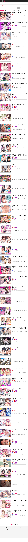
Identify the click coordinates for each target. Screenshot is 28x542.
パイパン (19, 484)
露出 (12, 87)
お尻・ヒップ (22, 87)
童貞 (20, 515)
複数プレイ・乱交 (19, 67)
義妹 (25, 381)
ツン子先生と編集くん (15, 418)
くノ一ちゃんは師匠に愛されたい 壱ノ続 (18, 347)
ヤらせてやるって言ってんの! (16, 296)
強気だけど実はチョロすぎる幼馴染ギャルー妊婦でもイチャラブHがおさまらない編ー (19, 368)
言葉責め (16, 361)
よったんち (13, 278)
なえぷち (13, 379)
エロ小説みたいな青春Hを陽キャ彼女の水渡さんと (20, 225)
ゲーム (18, 10)
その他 (26, 10)
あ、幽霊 (13, 337)
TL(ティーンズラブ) (22, 422)
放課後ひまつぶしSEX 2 (15, 164)
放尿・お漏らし (14, 219)
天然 (18, 46)
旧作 (16, 46)
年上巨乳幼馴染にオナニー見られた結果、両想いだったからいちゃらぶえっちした (19, 501)
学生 (12, 26)
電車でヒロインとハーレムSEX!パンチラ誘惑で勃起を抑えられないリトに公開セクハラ (19, 134)
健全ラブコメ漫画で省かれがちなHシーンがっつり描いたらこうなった (20, 74)
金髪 (22, 310)
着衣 (15, 138)
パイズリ (21, 46)
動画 (14, 10)
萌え (15, 78)
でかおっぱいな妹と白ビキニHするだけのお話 (19, 246)
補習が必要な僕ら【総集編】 (16, 490)
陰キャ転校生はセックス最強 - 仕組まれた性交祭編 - (19, 84)
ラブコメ (19, 87)
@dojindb (7, 534)
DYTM (12, 105)
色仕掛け (13, 138)
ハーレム (18, 219)
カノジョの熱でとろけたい (16, 113)
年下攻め (13, 413)
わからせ (18, 209)
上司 (15, 129)
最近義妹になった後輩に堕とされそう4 (18, 378)
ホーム (7, 527)
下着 (14, 87)
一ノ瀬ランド (13, 450)
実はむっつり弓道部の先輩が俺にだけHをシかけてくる (20, 429)
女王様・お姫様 (23, 67)
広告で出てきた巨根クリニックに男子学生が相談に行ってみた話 (19, 287)
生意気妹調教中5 (14, 235)
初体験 (13, 67)
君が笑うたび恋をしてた (15, 439)
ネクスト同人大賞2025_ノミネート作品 (21, 413)
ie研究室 (13, 64)
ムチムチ (13, 129)
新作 (7, 529)
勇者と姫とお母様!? (15, 63)
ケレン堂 (13, 34)
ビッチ (20, 219)
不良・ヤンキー (16, 301)
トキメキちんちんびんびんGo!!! (16, 388)
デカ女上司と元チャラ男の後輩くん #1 (18, 408)
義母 (15, 67)
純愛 (23, 26)
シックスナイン (19, 138)
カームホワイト (13, 226)
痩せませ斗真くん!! (14, 307)
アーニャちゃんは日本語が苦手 (16, 317)
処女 (22, 209)
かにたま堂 (13, 24)
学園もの (24, 261)
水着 (19, 188)
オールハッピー (14, 372)
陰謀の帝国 (13, 389)
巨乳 (24, 57)
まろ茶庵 (13, 409)
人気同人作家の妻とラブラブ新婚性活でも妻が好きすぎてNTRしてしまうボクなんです (19, 104)
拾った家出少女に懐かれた (16, 42)
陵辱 (23, 168)
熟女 (24, 129)
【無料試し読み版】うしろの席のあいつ (18, 357)
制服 (23, 46)
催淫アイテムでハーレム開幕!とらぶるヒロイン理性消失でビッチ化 (19, 216)
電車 (22, 138)
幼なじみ (26, 26)
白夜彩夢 (13, 338)
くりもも (13, 399)
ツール (20, 531)
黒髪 (24, 271)
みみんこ (13, 217)
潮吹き (16, 310)
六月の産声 (13, 440)
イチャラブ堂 (13, 369)
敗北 (18, 310)
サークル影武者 (13, 461)
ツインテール (24, 474)
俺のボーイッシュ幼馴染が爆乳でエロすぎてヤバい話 (19, 23)
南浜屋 (12, 196)
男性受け (19, 361)
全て (2, 10)
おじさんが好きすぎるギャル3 (16, 53)
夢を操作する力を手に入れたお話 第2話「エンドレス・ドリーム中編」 (20, 460)
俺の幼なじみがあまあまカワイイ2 (17, 398)
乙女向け (18, 422)
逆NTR (21, 381)
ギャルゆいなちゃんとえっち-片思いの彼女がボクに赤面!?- (19, 94)
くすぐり (13, 361)
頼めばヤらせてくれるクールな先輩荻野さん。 (19, 195)
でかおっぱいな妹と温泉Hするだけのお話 (18, 174)
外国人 (13, 320)
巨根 (24, 310)
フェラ (22, 57)
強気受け (24, 301)
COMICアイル (13, 288)
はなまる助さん (13, 430)
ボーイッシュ (20, 26)
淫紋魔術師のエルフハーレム (16, 12)
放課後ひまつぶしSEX (15, 144)
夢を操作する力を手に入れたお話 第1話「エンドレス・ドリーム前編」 (20, 256)
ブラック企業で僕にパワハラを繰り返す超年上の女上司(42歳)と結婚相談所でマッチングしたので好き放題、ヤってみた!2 (20, 125)
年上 (19, 129)
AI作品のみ (26, 8)
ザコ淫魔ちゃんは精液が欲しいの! (17, 449)
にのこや (13, 13)
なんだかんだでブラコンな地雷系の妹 (18, 469)
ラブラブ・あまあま (14, 57)
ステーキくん (13, 43)
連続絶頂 (13, 239)
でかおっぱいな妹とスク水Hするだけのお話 (18, 185)
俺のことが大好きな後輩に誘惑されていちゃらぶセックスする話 (19, 511)
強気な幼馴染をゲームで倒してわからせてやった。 (19, 206)
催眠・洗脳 (23, 219)
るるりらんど (13, 512)
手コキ (22, 271)
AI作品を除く (22, 8)
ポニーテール (18, 280)
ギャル (21, 280)
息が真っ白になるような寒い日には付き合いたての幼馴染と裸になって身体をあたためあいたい (19, 328)
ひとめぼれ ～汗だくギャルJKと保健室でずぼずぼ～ (19, 277)
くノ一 (13, 351)
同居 (20, 271)
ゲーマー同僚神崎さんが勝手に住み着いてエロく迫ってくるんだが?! (19, 267)
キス (12, 46)
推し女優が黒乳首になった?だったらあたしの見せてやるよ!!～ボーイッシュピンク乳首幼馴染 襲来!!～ (19, 155)
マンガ (6, 10)
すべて (18, 8)
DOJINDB (16, 536)
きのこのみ (13, 95)
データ (20, 527)
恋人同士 (13, 494)
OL (12, 271)
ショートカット (16, 26)
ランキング (20, 529)
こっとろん (13, 85)
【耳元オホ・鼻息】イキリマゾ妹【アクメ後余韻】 (19, 33)
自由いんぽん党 (13, 125)
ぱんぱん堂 (13, 156)
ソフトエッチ (22, 361)
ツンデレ (13, 78)
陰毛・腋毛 (19, 57)
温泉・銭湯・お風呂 (17, 351)
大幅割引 (7, 531)
